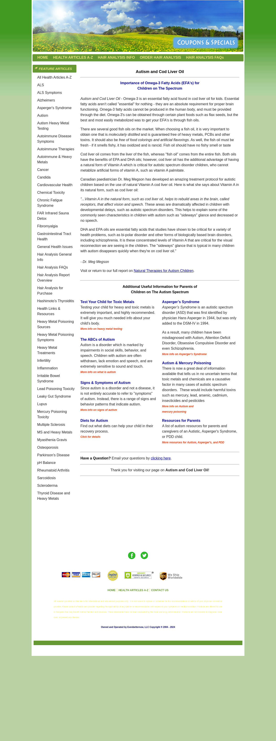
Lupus (42, 404)
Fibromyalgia (47, 226)
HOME (42, 57)
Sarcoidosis (46, 478)
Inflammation (47, 368)
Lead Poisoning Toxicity (56, 389)
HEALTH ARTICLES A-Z (73, 57)
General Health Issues (55, 247)
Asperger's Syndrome (54, 108)
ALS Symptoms (49, 93)
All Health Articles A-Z (54, 77)
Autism (42, 115)
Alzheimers (46, 100)
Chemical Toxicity (51, 192)
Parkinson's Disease (53, 455)
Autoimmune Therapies (55, 149)
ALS (40, 85)
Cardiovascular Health (54, 185)
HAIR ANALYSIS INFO (116, 57)
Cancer (43, 170)
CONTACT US (159, 590)
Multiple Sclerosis (51, 425)
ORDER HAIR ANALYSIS (160, 57)
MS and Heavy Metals (54, 432)
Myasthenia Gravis (52, 440)
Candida (44, 177)
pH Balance (46, 463)
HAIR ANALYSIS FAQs (205, 57)
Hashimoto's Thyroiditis (55, 301)
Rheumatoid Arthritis (53, 470)
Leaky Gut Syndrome (54, 396)
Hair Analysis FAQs (52, 267)
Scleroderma (47, 485)
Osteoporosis (47, 447)
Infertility (44, 360)
